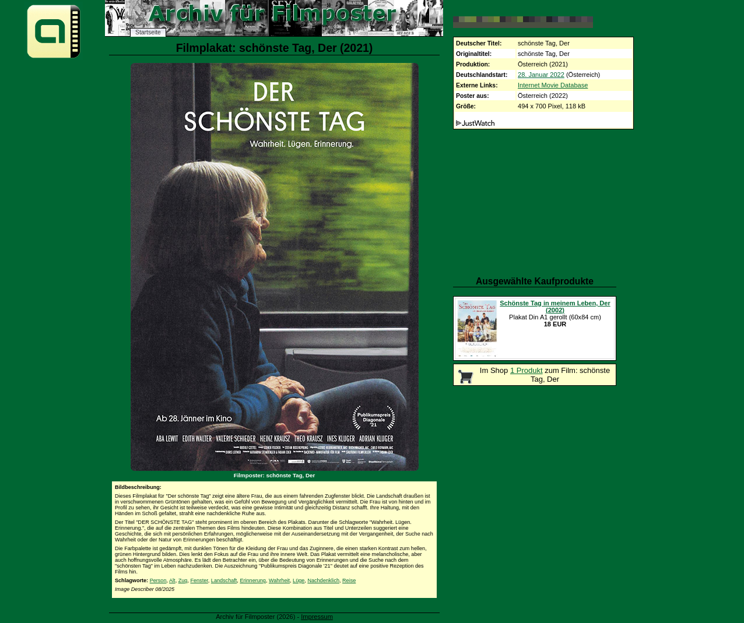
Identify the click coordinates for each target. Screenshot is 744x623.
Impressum (317, 616)
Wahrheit (279, 580)
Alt (172, 580)
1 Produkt (526, 370)
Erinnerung (253, 580)
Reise (349, 580)
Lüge (298, 580)
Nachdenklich (323, 580)
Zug (183, 580)
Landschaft (224, 580)
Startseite (148, 32)
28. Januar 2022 (541, 74)
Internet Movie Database (553, 85)
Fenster (199, 580)
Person (158, 580)
